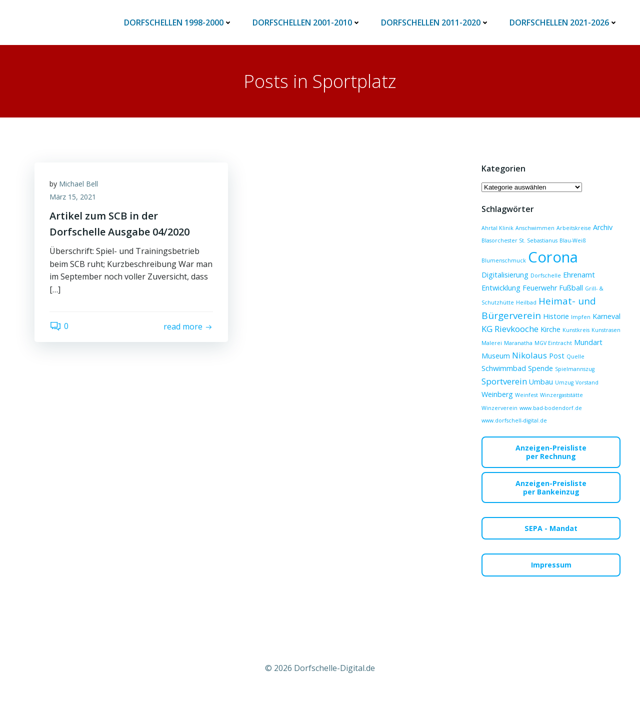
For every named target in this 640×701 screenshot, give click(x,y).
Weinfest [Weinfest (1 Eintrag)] (526, 395)
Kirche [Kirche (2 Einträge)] (550, 329)
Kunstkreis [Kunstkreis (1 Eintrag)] (576, 330)
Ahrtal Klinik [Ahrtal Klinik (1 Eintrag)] (498, 228)
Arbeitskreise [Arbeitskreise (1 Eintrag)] (573, 228)
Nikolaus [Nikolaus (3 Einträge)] (529, 355)
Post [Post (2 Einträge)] (556, 355)
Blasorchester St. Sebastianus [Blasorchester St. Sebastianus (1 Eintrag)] (520, 240)
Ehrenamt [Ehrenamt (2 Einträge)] (579, 275)
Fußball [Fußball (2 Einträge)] (571, 287)
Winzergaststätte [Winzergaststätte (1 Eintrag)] (561, 395)
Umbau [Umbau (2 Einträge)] (541, 381)
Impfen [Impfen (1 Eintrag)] (580, 317)
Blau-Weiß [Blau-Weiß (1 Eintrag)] (573, 240)
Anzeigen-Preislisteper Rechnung (551, 452)
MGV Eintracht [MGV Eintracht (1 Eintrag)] (553, 343)
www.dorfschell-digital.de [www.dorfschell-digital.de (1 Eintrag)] (514, 420)
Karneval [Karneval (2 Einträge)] (606, 316)
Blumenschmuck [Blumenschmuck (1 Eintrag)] (504, 260)
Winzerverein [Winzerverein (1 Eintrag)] (500, 408)
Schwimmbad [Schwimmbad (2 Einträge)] (504, 368)
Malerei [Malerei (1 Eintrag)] (492, 343)
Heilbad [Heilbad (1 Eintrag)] (526, 302)
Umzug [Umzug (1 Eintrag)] (564, 382)
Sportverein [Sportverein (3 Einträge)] (504, 381)
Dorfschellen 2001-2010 (306, 22)
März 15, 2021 (73, 197)
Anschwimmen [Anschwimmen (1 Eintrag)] (535, 228)
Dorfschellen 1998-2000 (178, 22)
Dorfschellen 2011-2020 (435, 22)
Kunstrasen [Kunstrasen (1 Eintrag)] (606, 330)
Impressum (551, 565)
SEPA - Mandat (551, 528)
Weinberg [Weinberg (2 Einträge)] (497, 394)
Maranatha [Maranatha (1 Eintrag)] (518, 343)
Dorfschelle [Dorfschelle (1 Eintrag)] (545, 275)
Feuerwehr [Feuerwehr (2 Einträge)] (539, 287)
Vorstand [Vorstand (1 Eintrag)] (587, 382)
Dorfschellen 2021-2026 (564, 22)
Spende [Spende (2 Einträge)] (540, 368)
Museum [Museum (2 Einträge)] (496, 355)
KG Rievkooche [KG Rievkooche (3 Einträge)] (510, 328)
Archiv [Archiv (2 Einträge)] (602, 227)
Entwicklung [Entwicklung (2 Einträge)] (501, 287)
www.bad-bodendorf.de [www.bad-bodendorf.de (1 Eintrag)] (551, 408)
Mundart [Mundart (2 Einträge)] (588, 342)
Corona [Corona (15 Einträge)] (553, 257)
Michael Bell (78, 183)
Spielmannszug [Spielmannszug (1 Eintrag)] (574, 369)
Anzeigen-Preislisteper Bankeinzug (551, 487)
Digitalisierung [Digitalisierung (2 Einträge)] (505, 275)
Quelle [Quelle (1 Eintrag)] (575, 356)
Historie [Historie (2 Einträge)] (556, 316)
